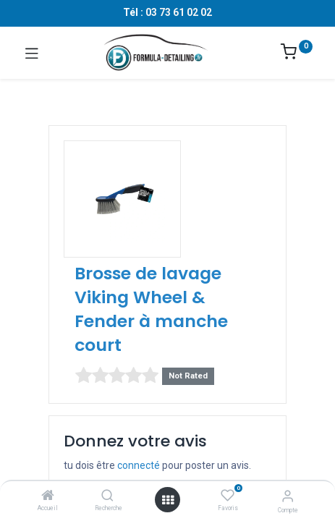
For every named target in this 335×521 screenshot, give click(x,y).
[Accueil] (47, 496)
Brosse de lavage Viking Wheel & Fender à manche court (151, 309)
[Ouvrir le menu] (168, 500)
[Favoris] (227, 495)
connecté (138, 465)
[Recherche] (107, 496)
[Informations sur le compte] (287, 496)
